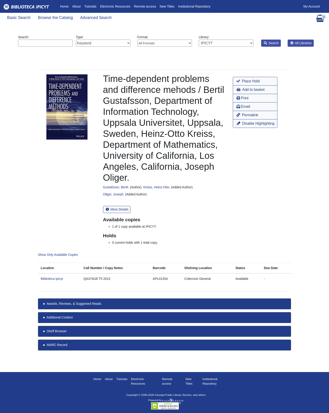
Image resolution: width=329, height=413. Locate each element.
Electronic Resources (115, 6)
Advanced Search (96, 17)
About (76, 6)
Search (271, 43)
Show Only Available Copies (58, 254)
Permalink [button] (247, 115)
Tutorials (90, 6)
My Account (311, 6)
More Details (117, 209)
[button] (255, 81)
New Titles (167, 6)
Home (65, 6)
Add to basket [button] (250, 90)
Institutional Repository (194, 6)
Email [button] (243, 106)
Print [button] (242, 98)
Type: (103, 41)
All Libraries (301, 43)
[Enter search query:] (45, 43)
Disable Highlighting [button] (255, 123)
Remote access (145, 6)
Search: (45, 41)
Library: (226, 41)
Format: (164, 41)
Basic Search (19, 17)
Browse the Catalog (55, 17)
